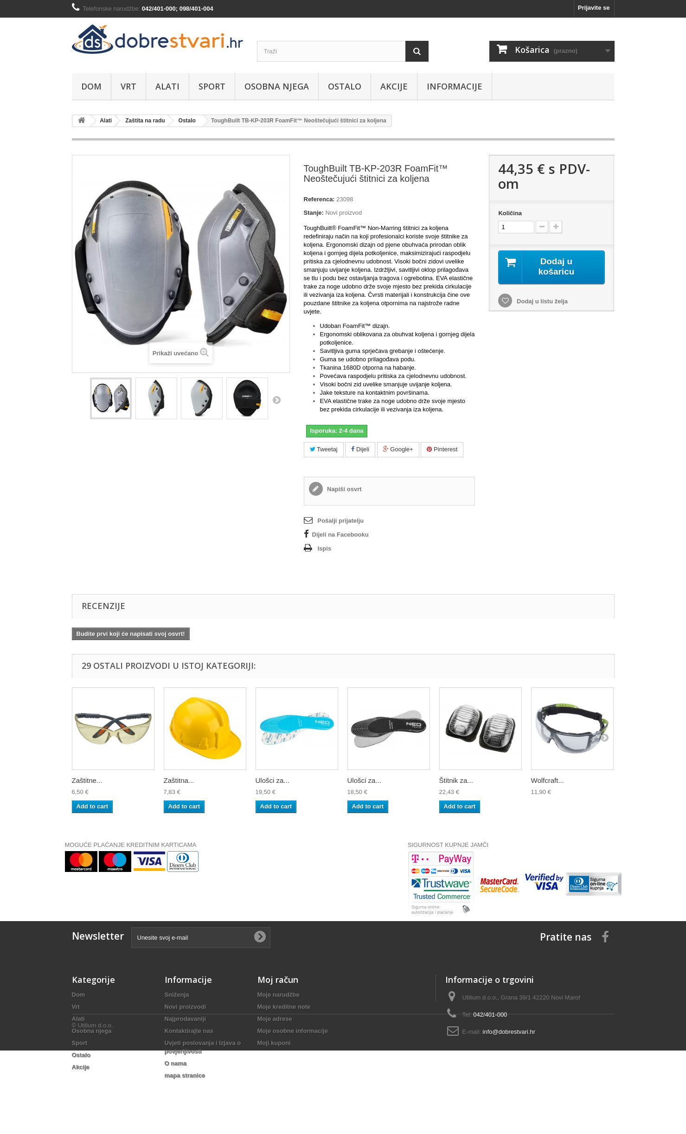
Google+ (398, 449)
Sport (212, 86)
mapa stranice (185, 1075)
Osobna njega (276, 86)
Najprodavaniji (185, 1018)
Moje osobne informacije (292, 1030)
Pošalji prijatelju (341, 520)
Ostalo (344, 86)
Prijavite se (594, 7)
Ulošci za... (272, 780)
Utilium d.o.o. (95, 1108)
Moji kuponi (274, 1042)
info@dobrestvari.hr (509, 1031)
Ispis (325, 548)
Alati (167, 86)
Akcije (394, 86)
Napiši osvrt (344, 489)
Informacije (454, 86)
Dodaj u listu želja (541, 301)
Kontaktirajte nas (189, 1030)
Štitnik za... (456, 780)
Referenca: (319, 199)
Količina (510, 213)
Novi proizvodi (185, 1006)
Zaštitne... (87, 780)
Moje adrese (274, 1018)
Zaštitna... (179, 780)
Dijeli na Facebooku (340, 534)
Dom (91, 86)
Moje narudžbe (278, 994)
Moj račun (277, 979)
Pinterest (442, 449)
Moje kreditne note (284, 1006)
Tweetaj (324, 449)
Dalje (276, 399)
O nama (176, 1063)
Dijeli (360, 449)
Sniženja (177, 994)
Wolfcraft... (547, 780)
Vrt (128, 86)
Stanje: (314, 212)
